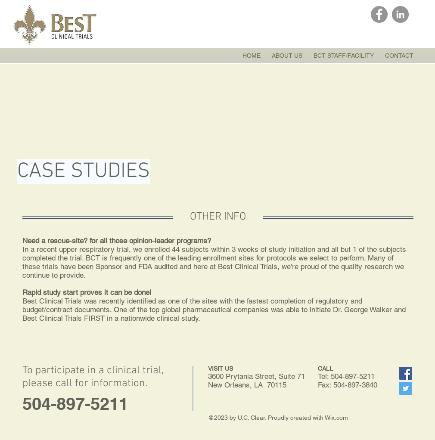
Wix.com (336, 417)
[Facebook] (379, 14)
